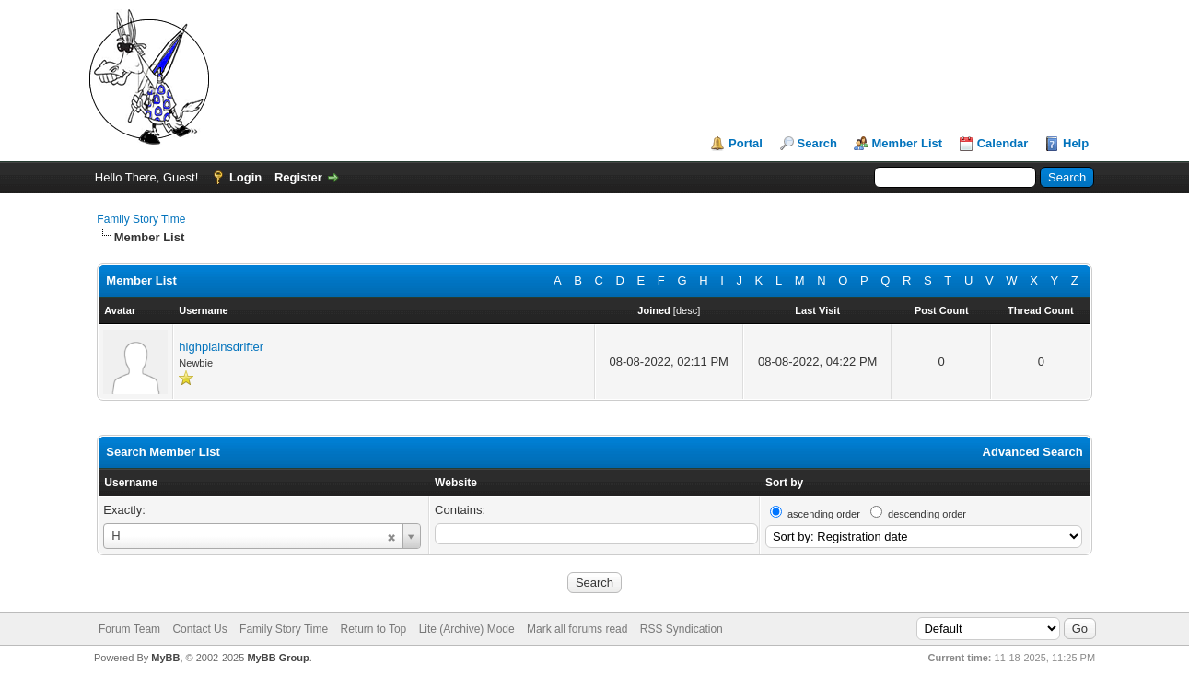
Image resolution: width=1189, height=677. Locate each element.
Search (817, 143)
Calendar (1003, 143)
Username (130, 482)
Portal (746, 143)
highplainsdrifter (221, 347)
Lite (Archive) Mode (467, 629)
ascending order (823, 513)
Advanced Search (1033, 452)
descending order (927, 513)
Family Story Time (141, 219)
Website (456, 482)
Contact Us (199, 629)
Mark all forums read (577, 629)
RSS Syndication (681, 629)
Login (245, 177)
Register (298, 177)
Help (1076, 143)
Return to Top (373, 629)
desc (686, 310)
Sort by (784, 482)
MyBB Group (278, 657)
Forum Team (129, 629)
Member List (907, 143)
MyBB (165, 657)
